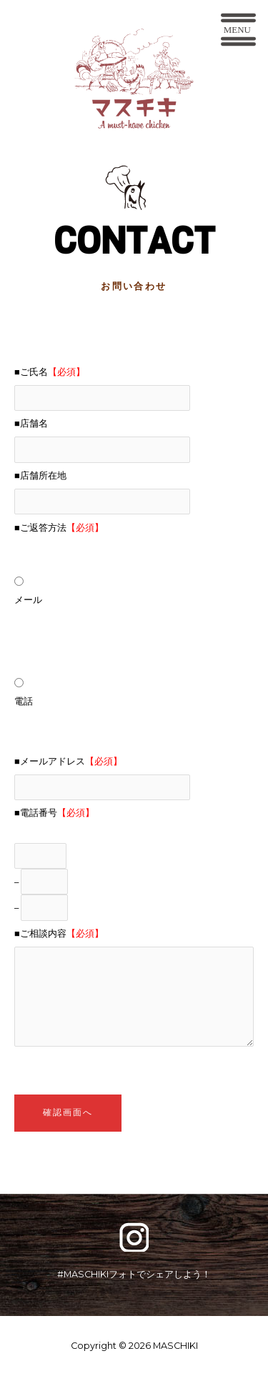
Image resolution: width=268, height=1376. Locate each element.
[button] (238, 32)
